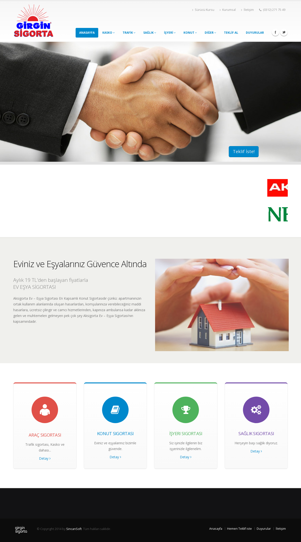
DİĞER (210, 33)
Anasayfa (215, 529)
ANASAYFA (87, 33)
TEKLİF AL (231, 33)
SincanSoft (74, 529)
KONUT (190, 33)
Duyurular (264, 529)
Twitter (284, 32)
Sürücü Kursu (203, 10)
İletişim (247, 10)
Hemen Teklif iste (239, 529)
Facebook (275, 32)
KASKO (108, 33)
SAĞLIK (149, 33)
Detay (45, 458)
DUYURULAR (255, 33)
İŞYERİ (170, 33)
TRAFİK (129, 33)
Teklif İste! (244, 151)
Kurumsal (228, 10)
